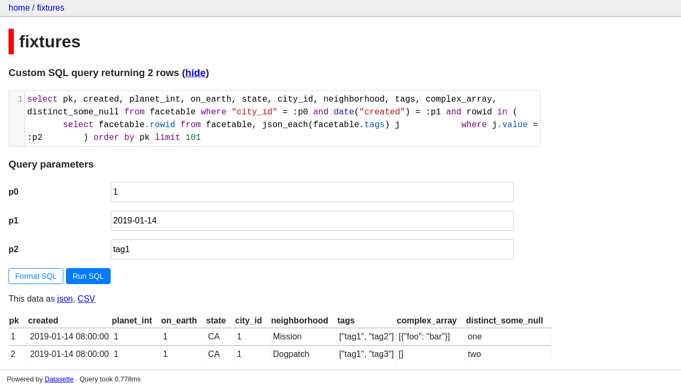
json (65, 298)
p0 (14, 191)
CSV (86, 298)
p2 (14, 249)
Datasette (59, 379)
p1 (14, 220)
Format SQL (36, 276)
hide (195, 72)
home (19, 7)
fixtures (50, 7)
